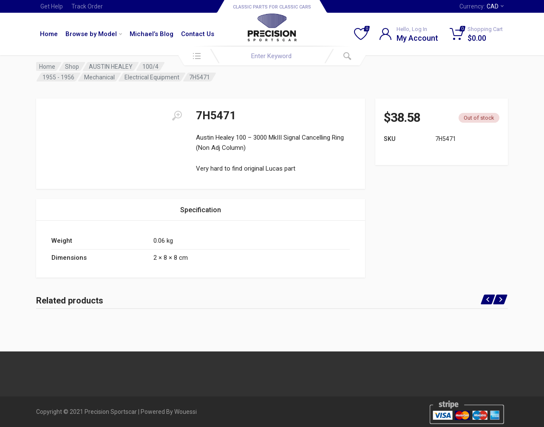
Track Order (87, 6)
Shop (72, 66)
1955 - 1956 (58, 77)
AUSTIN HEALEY (111, 66)
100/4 (150, 66)
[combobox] (272, 56)
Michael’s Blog (151, 34)
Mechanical (99, 77)
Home (49, 34)
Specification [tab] (200, 210)
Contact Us (197, 34)
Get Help (51, 6)
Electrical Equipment (152, 77)
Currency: (481, 6)
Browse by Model (93, 34)
